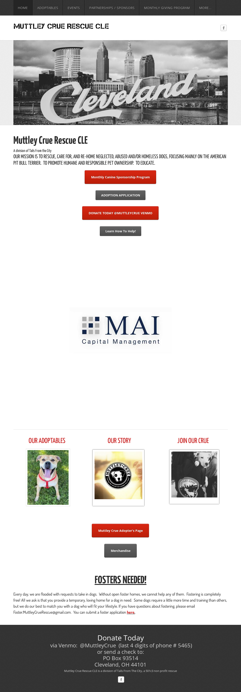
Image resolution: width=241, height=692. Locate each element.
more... (205, 8)
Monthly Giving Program (167, 8)
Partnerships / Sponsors (112, 8)
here (130, 612)
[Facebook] (223, 28)
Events (74, 8)
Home (23, 8)
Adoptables (47, 8)
